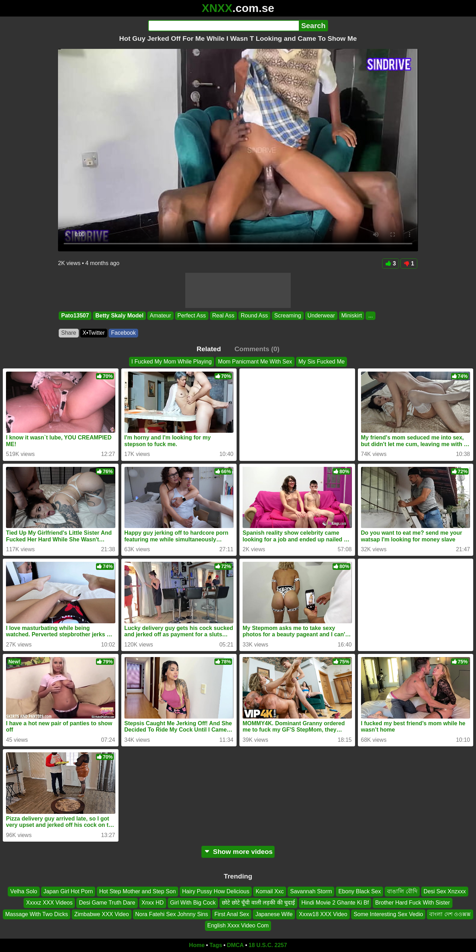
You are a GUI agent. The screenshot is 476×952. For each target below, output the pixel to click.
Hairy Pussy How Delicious (215, 891)
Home (197, 945)
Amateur (160, 316)
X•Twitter (94, 333)
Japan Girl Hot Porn (68, 891)
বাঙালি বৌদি (402, 891)
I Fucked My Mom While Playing (171, 362)
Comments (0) (256, 349)
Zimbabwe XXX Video (101, 914)
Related (209, 349)
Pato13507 (75, 316)
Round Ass (254, 316)
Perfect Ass (192, 316)
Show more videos (238, 851)
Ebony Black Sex (359, 891)
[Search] (223, 25)
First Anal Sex (231, 914)
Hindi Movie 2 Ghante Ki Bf (335, 903)
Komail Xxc (270, 891)
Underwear (321, 316)
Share (68, 333)
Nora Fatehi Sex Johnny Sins (171, 914)
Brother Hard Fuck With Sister (412, 903)
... (370, 316)
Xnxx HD (153, 903)
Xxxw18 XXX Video (323, 914)
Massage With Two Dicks (36, 914)
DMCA (235, 945)
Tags (216, 945)
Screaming (287, 316)
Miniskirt (351, 316)
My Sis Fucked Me (321, 362)
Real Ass (223, 316)
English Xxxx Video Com (238, 925)
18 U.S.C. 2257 (268, 945)
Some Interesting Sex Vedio (388, 914)
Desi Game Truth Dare (107, 903)
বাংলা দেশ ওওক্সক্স (450, 914)
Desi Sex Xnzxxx (445, 891)
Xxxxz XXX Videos (49, 903)
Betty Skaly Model (119, 316)
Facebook (123, 333)
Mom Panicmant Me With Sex (255, 362)
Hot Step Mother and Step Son (137, 891)
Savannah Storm (311, 891)
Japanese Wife (273, 914)
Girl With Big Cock (193, 903)
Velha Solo (23, 891)
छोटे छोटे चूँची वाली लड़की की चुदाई (258, 903)
